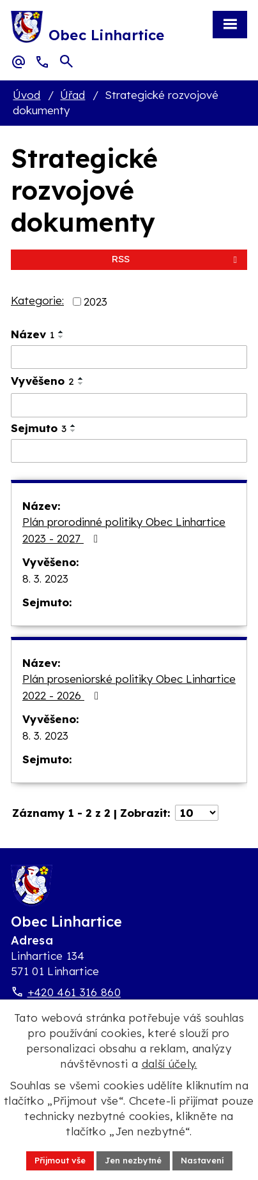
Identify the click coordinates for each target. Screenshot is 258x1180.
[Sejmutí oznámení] (129, 451)
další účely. (169, 1063)
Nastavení (202, 1160)
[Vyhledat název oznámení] (129, 357)
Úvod (26, 94)
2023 (95, 301)
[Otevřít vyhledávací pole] (66, 61)
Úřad (72, 94)
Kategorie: (37, 300)
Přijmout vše (60, 1160)
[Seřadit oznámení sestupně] (61, 337)
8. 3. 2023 (45, 578)
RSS (176, 259)
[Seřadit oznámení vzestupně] (61, 331)
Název (32, 334)
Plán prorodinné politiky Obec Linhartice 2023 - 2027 (123, 530)
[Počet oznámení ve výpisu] (196, 813)
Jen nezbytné (133, 1160)
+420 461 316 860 (74, 992)
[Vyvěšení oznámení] (129, 405)
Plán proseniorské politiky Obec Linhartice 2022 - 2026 (129, 687)
